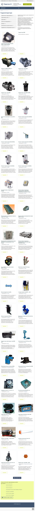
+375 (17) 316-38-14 (9, 487)
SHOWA (25, 118)
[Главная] (6, 5)
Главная (1, 10)
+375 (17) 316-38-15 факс (10, 493)
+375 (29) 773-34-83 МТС (10, 491)
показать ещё (17, 477)
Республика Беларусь (10, 367)
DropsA (25, 193)
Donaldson (8, 317)
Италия (25, 293)
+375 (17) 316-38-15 (9, 485)
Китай (8, 94)
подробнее (4, 53)
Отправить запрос (27, 4)
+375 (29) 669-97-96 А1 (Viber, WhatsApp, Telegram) (14, 489)
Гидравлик (25, 391)
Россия (8, 293)
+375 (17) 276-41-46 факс (10, 495)
